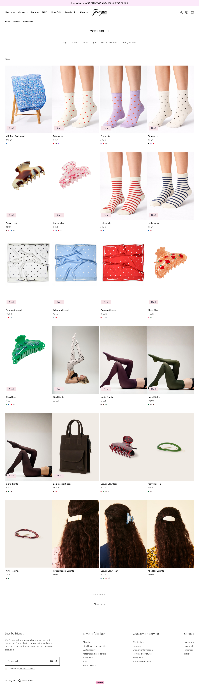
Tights (94, 42)
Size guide (88, 658)
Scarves (75, 42)
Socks (85, 42)
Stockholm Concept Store (95, 646)
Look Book (70, 12)
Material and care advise (94, 654)
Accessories (28, 22)
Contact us (138, 642)
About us (84, 12)
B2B (85, 662)
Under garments (128, 42)
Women (21, 12)
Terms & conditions (142, 662)
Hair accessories (109, 42)
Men (33, 12)
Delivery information (143, 650)
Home (7, 22)
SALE (44, 12)
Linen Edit (56, 12)
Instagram (189, 642)
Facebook (188, 646)
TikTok (187, 654)
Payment (137, 646)
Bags (65, 42)
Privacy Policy (89, 665)
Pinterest (188, 650)
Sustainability (89, 650)
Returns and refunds (143, 654)
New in (8, 12)
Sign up (53, 661)
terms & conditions (27, 669)
